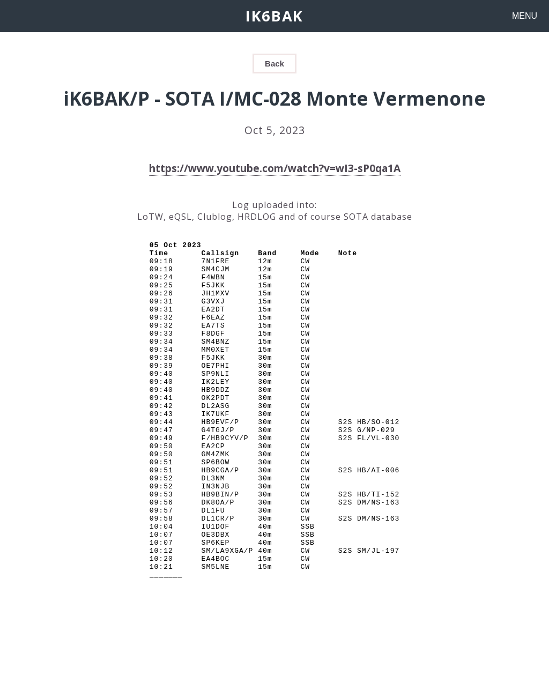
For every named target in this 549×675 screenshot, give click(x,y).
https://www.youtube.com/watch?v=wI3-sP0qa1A (274, 168)
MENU (524, 15)
